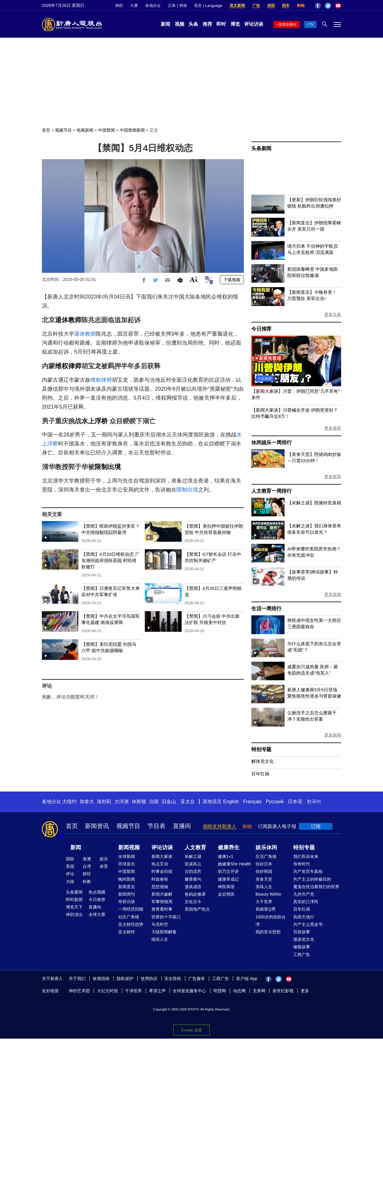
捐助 (271, 5)
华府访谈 (126, 901)
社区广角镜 (128, 916)
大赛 (134, 5)
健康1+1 (225, 856)
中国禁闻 (106, 130)
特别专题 (261, 749)
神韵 (119, 5)
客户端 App (246, 978)
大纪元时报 (107, 990)
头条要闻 (74, 892)
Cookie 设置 (191, 1030)
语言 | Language (208, 5)
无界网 (259, 990)
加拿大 (87, 801)
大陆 (70, 881)
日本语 (295, 801)
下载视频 (232, 279)
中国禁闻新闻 (132, 130)
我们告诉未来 (305, 856)
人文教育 (195, 847)
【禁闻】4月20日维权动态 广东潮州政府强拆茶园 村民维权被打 (110, 560)
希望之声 (157, 990)
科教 (87, 881)
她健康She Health (234, 864)
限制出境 (108, 467)
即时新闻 (74, 899)
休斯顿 (139, 801)
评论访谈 (253, 24)
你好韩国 (264, 871)
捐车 (286, 5)
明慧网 (219, 990)
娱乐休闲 (266, 847)
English (231, 801)
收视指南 (101, 978)
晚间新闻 (126, 879)
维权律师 (68, 366)
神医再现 (226, 886)
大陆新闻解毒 (164, 931)
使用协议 (149, 978)
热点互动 (159, 864)
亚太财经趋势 (130, 924)
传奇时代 (301, 864)
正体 (172, 5)
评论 (70, 873)
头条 (193, 24)
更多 (305, 990)
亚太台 (187, 801)
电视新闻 (85, 130)
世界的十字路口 (166, 916)
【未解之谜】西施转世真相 (314, 502)
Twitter (328, 6)
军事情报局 (161, 901)
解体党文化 (262, 761)
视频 (179, 24)
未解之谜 (193, 856)
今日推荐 (261, 329)
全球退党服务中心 (189, 990)
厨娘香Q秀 (266, 909)
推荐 (207, 24)
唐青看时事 (161, 909)
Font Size (193, 279)
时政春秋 (159, 879)
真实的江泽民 (305, 901)
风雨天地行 (303, 916)
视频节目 (63, 130)
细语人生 (159, 939)
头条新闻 (261, 148)
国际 (70, 858)
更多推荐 (332, 428)
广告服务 (196, 978)
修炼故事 (301, 946)
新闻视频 (129, 847)
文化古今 (193, 901)
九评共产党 (303, 894)
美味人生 (264, 886)
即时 (221, 24)
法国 (154, 801)
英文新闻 (237, 5)
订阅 (315, 826)
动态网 (239, 990)
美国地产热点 (197, 909)
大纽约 (69, 801)
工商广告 (301, 954)
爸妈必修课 (195, 894)
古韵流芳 (193, 871)
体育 (104, 866)
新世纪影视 (283, 990)
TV (311, 24)
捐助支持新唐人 (219, 826)
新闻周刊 (126, 894)
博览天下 (74, 907)
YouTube (338, 6)
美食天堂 (264, 879)
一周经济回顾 (130, 909)
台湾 (87, 866)
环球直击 (126, 864)
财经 (87, 873)
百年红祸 (260, 773)
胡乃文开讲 (228, 871)
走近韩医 (226, 894)
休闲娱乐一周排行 (271, 442)
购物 (301, 5)
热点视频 (97, 892)
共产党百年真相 (308, 871)
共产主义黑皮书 (308, 924)
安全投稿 (172, 978)
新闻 (165, 24)
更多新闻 (332, 476)
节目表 (156, 826)
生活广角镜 (266, 856)
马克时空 (159, 924)
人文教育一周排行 (271, 491)
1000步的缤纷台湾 (271, 920)
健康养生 (228, 847)
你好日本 (264, 864)
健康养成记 (228, 879)
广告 (256, 5)
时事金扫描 (161, 871)
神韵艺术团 (79, 990)
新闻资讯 (97, 826)
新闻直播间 (288, 24)
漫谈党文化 (303, 939)
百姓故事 (301, 931)
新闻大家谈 (161, 856)
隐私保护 (125, 978)
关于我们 (77, 978)
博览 (235, 24)
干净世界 (133, 990)
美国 (70, 866)
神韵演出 (74, 914)
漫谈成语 (193, 886)
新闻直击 (126, 886)
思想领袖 (159, 886)
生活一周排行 (266, 608)
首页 (46, 130)
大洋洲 (121, 801)
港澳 (87, 858)
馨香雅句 (193, 879)
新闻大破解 (161, 894)
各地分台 (153, 5)
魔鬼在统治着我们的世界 (316, 886)
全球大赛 (97, 914)
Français (252, 801)
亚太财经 (126, 931)
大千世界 (264, 901)
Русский (275, 801)
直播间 (182, 826)
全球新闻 (126, 856)
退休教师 (68, 320)
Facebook (318, 6)
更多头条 (332, 314)
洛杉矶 (104, 801)
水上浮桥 (94, 421)
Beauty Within (268, 894)
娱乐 (104, 858)
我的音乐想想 (268, 931)
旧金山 (169, 801)
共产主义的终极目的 (312, 879)
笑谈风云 (193, 864)
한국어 (314, 801)
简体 (183, 5)
